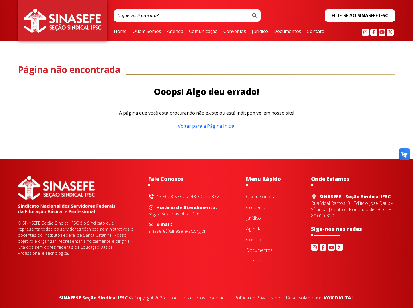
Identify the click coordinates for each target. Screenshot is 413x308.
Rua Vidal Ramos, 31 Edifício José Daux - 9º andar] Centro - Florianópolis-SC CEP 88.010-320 (353, 206)
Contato (315, 31)
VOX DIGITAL (339, 298)
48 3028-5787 (170, 196)
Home (120, 31)
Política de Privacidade (257, 298)
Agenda (175, 31)
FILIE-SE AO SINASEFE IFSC (360, 15)
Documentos (287, 31)
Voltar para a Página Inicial (206, 126)
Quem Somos (147, 31)
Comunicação (203, 31)
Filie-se (253, 261)
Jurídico (260, 31)
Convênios (234, 31)
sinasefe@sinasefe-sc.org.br (177, 227)
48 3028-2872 (205, 196)
